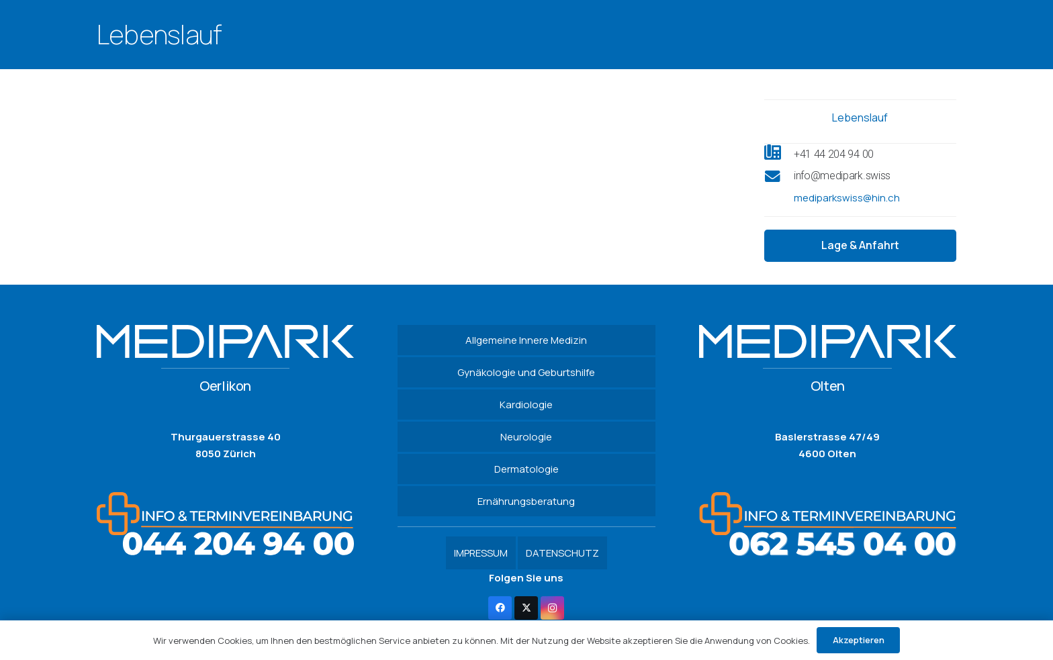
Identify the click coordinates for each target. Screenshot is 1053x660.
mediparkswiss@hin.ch (847, 198)
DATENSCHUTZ (562, 553)
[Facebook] (500, 608)
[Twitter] (526, 608)
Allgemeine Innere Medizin (526, 340)
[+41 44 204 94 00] (779, 153)
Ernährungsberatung (526, 501)
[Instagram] (552, 608)
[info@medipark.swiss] (779, 178)
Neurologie (526, 437)
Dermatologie (526, 469)
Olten (828, 386)
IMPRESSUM (481, 553)
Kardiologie (526, 404)
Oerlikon (225, 386)
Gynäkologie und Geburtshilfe (526, 372)
